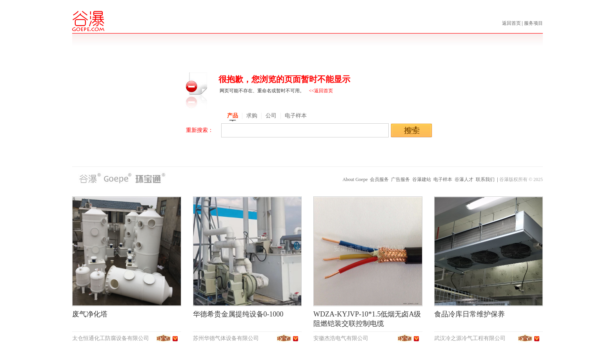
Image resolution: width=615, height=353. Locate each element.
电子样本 (442, 179)
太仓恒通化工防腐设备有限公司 (110, 338)
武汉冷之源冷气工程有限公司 (470, 338)
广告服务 (400, 179)
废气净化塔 (89, 314)
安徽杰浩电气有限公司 (340, 338)
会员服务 (379, 179)
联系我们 (485, 179)
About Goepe (355, 179)
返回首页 (512, 23)
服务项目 (533, 23)
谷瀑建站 (421, 179)
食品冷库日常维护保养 (469, 314)
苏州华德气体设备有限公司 (226, 338)
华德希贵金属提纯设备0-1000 (238, 314)
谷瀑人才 (464, 179)
